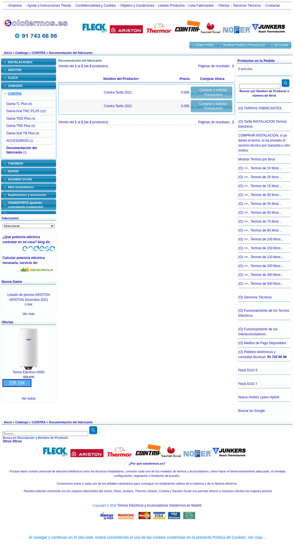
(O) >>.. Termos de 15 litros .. (264, 184)
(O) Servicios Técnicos (264, 298)
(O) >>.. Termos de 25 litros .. (264, 175)
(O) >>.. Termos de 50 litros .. (264, 211)
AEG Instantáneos (21, 187)
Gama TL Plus (16, 104)
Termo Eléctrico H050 (29, 372)
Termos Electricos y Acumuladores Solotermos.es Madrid (159, 505)
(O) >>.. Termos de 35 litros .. (264, 202)
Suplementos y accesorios (27, 195)
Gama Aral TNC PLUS (22, 111)
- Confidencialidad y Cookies (94, 5)
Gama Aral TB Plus (20, 133)
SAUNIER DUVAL (20, 179)
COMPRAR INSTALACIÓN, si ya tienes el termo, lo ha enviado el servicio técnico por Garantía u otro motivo (264, 141)
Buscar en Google (251, 411)
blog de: (45, 242)
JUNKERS (15, 85)
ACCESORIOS (17, 141)
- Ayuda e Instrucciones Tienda (47, 5)
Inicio (8, 52)
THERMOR (15, 163)
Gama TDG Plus (18, 118)
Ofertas (7, 322)
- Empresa (13, 5)
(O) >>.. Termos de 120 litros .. (264, 255)
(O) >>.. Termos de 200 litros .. (264, 264)
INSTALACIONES (20, 62)
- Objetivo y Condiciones (135, 5)
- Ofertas (222, 5)
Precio (185, 79)
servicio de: (30, 263)
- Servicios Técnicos (246, 5)
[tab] (28, 62)
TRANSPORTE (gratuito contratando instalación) (25, 204)
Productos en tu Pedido (256, 61)
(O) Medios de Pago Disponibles (264, 341)
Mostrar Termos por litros (264, 158)
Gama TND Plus (18, 126)
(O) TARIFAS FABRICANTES (264, 109)
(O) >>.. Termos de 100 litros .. (264, 238)
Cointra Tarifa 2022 (118, 106)
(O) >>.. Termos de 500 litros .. (264, 283)
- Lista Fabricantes (200, 5)
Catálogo (21, 52)
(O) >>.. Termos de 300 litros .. (264, 273)
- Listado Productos (170, 5)
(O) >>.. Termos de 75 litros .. (264, 220)
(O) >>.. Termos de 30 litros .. (264, 193)
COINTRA (38, 52)
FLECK (13, 77)
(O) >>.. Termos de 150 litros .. (264, 246)
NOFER (13, 171)
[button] (203, 45)
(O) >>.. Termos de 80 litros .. (264, 229)
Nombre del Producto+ (121, 79)
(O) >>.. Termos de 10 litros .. (264, 166)
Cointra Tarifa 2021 (118, 92)
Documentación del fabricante (71, 52)
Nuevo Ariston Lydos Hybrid (264, 398)
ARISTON (14, 70)
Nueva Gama (12, 282)
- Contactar (271, 5)
